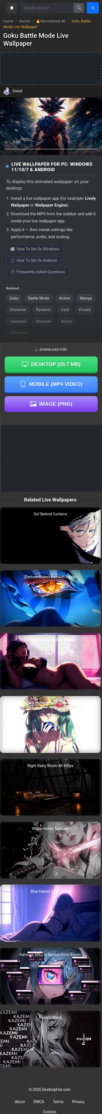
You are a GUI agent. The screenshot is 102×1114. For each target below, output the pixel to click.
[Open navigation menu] (93, 8)
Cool (65, 309)
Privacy (78, 1102)
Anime (25, 21)
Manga (86, 298)
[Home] (11, 8)
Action (66, 321)
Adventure (18, 333)
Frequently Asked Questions (38, 272)
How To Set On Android (34, 260)
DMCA (39, 1102)
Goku (13, 298)
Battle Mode (38, 298)
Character (17, 309)
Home (8, 21)
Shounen (43, 321)
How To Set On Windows (35, 249)
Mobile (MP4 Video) (51, 384)
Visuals (84, 309)
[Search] (79, 8)
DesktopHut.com (56, 1089)
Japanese (17, 321)
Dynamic (43, 309)
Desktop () (51, 364)
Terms (58, 1102)
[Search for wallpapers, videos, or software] (47, 8)
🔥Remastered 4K (51, 21)
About (20, 1102)
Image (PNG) (51, 404)
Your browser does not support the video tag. (51, 126)
